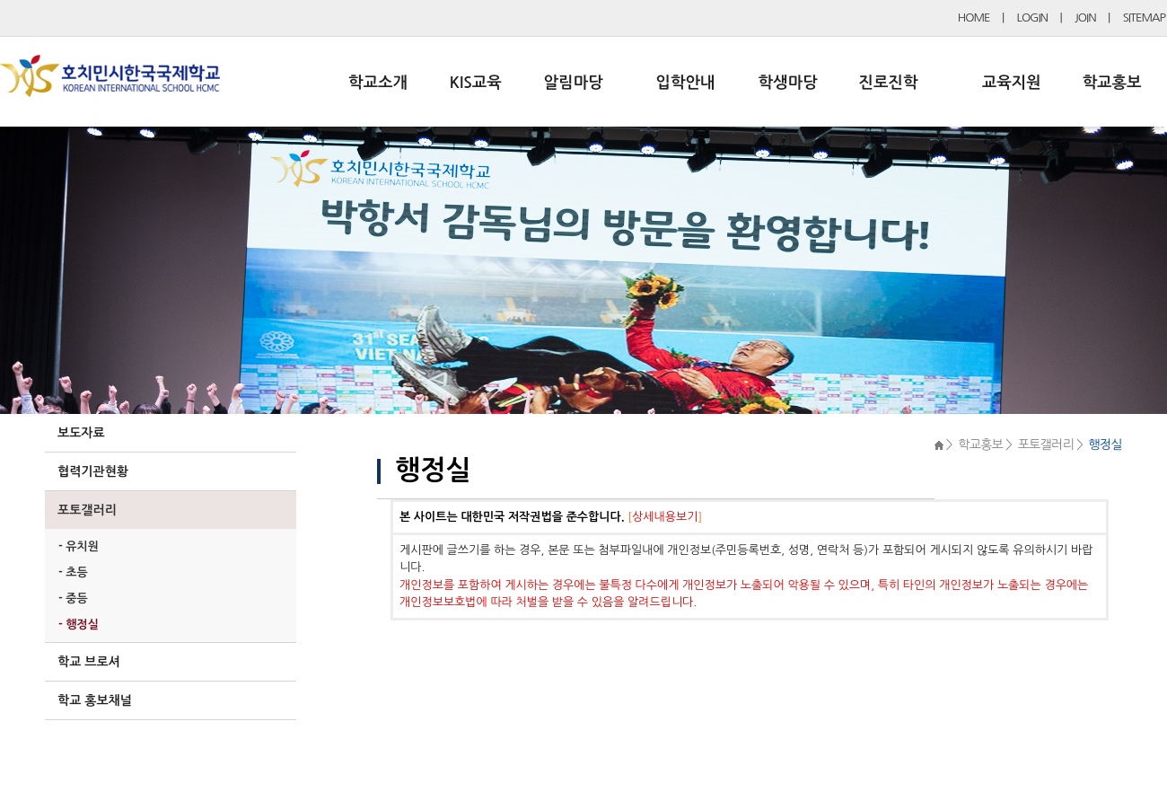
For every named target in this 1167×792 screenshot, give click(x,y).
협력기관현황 (92, 471)
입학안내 (685, 83)
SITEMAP (1144, 17)
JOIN (1085, 17)
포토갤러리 (87, 510)
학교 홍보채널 (94, 700)
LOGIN (1032, 17)
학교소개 (378, 83)
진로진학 (887, 83)
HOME (974, 17)
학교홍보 (1112, 83)
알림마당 (573, 83)
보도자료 (81, 433)
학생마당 (788, 83)
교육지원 (1011, 83)
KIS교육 (476, 83)
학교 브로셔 (88, 662)
